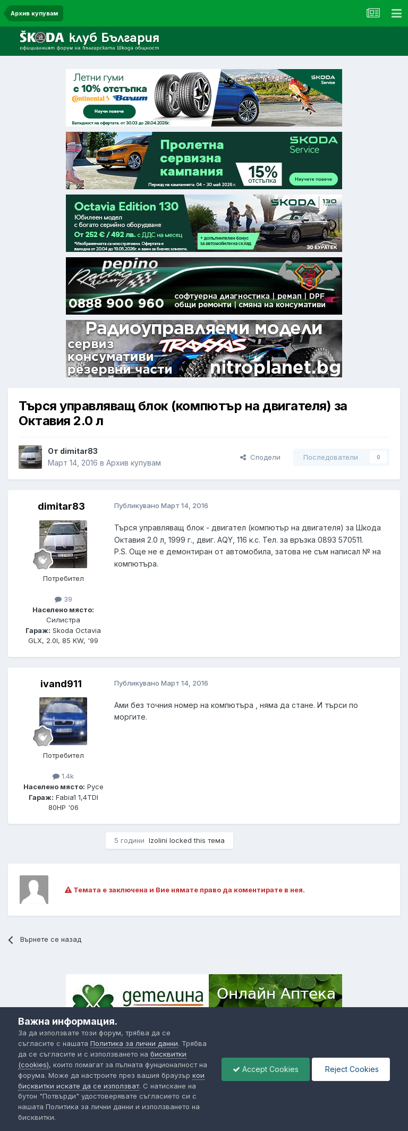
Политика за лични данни (134, 1043)
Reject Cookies (351, 1069)
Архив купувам (133, 462)
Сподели (260, 457)
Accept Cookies (266, 1069)
